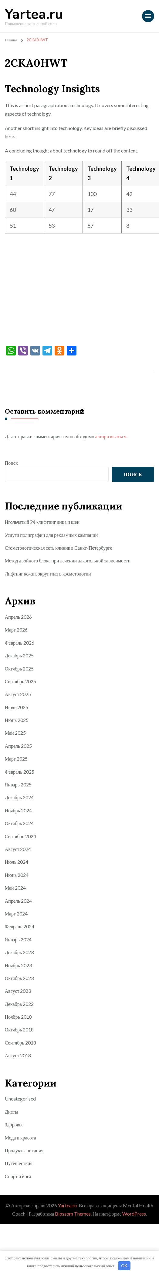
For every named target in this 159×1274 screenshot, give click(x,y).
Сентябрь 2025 (20, 681)
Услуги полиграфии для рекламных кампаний (51, 535)
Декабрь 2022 (19, 1004)
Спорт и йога (18, 1176)
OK (124, 1265)
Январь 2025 (18, 784)
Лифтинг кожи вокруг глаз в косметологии (48, 573)
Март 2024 (16, 913)
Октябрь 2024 (19, 823)
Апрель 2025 (18, 746)
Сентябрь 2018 (20, 1042)
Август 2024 (18, 849)
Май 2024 (15, 888)
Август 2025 (18, 694)
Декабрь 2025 (19, 655)
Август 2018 (18, 1055)
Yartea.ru (34, 14)
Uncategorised (20, 1098)
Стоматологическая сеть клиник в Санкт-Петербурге (58, 548)
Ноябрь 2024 (18, 810)
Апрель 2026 (18, 617)
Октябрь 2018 (19, 1029)
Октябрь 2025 (19, 668)
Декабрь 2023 (19, 952)
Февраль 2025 (19, 772)
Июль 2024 (16, 862)
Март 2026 (16, 629)
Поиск (11, 463)
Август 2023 (18, 991)
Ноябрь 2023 (18, 965)
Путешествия (18, 1163)
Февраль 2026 (19, 643)
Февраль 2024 (19, 926)
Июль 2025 (16, 707)
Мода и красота (20, 1137)
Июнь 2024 (17, 875)
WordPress (134, 1213)
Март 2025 (16, 758)
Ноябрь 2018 (18, 1017)
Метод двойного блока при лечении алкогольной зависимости (67, 560)
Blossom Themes (73, 1213)
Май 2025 (15, 733)
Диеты (11, 1112)
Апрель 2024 (18, 901)
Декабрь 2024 (19, 797)
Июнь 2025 (17, 720)
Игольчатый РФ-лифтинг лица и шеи (42, 522)
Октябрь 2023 (19, 978)
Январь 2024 (18, 939)
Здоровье (14, 1124)
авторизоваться (111, 436)
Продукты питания (24, 1150)
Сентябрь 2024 (20, 836)
